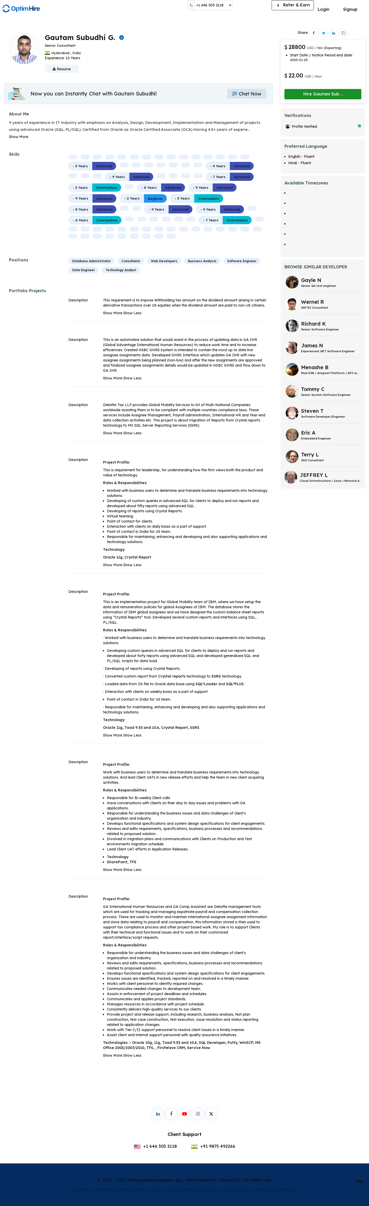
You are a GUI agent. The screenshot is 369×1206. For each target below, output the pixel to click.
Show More (18, 136)
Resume (62, 69)
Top (359, 1180)
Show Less (132, 313)
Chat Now (246, 94)
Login (323, 9)
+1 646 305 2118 (155, 1146)
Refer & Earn (293, 5)
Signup (350, 9)
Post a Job (252, 5)
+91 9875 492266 (213, 1146)
